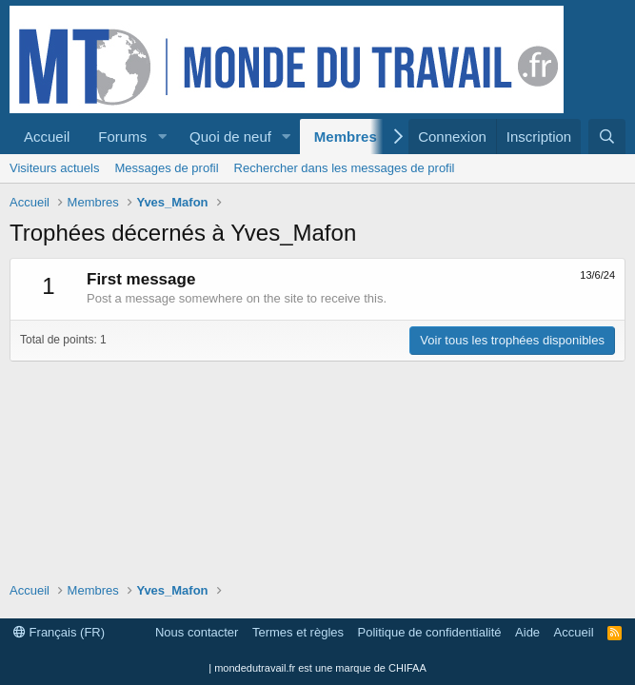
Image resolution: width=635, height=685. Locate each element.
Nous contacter (196, 632)
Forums (122, 136)
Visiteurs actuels (54, 168)
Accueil (46, 136)
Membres (345, 136)
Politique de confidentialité (430, 632)
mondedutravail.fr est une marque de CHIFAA (320, 668)
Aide (527, 632)
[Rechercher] (606, 136)
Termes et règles (298, 632)
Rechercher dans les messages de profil (344, 168)
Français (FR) (59, 632)
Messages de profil (166, 168)
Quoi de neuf (230, 136)
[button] (162, 136)
